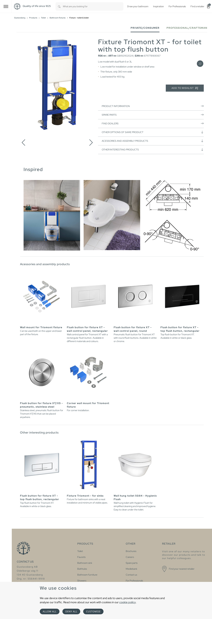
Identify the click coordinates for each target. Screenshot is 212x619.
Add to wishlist (185, 88)
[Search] (59, 6)
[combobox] (93, 6)
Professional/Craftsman (187, 27)
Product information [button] (153, 106)
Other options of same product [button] (153, 132)
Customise (93, 611)
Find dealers (153, 123)
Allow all (50, 611)
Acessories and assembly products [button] (153, 140)
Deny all (71, 611)
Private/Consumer (145, 27)
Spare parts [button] (153, 114)
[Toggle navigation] (6, 6)
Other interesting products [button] (153, 149)
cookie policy (127, 602)
